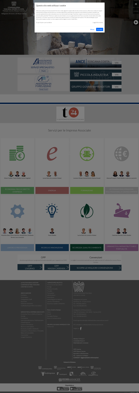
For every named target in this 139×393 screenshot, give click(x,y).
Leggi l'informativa (98, 22)
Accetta (99, 29)
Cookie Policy (74, 19)
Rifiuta (92, 29)
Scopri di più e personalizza (44, 22)
